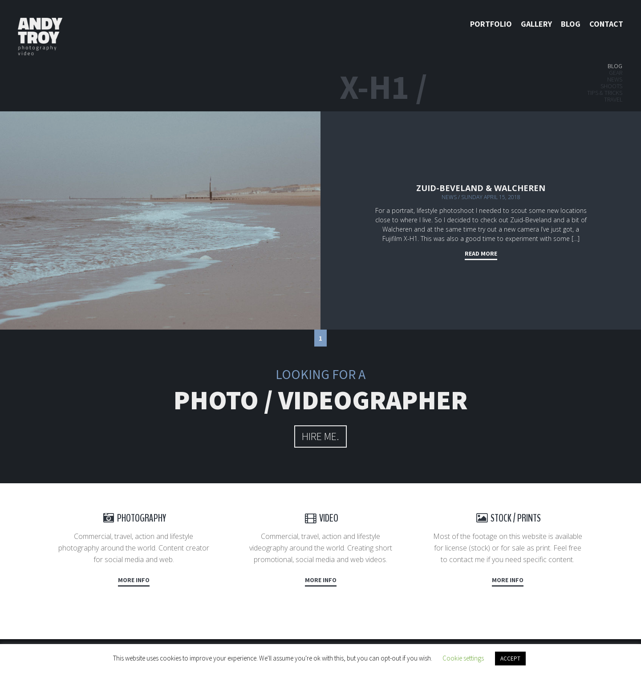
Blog (570, 24)
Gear (615, 73)
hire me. (320, 436)
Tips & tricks (604, 93)
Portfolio (491, 24)
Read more (481, 253)
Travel (613, 99)
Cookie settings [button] (463, 658)
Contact (606, 24)
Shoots (611, 86)
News (614, 79)
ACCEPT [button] (510, 658)
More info (134, 580)
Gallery (536, 24)
